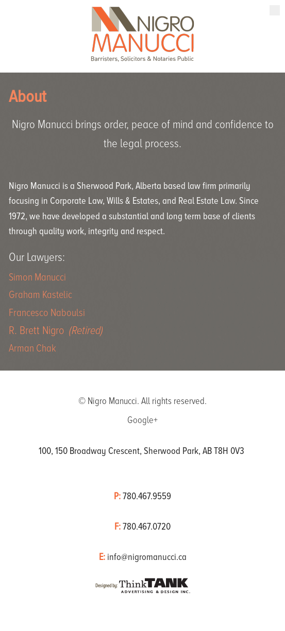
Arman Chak (32, 348)
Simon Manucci (37, 277)
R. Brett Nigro (56, 331)
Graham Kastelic (40, 294)
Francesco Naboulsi (47, 312)
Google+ (142, 420)
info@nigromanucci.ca (147, 557)
